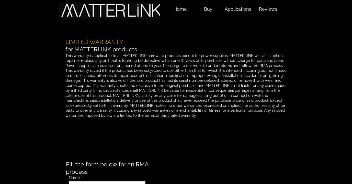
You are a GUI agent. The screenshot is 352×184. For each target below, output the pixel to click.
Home (180, 9)
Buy (208, 9)
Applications (238, 9)
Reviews (268, 9)
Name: (76, 177)
